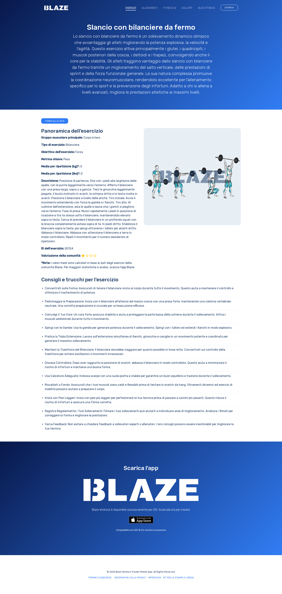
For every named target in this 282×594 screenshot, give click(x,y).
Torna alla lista (54, 121)
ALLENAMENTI (150, 8)
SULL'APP (187, 8)
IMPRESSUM (154, 577)
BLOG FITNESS (206, 8)
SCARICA (229, 7)
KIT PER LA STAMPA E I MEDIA (178, 577)
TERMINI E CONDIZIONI (99, 577)
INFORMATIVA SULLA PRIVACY (130, 577)
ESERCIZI (132, 8)
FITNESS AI (169, 8)
